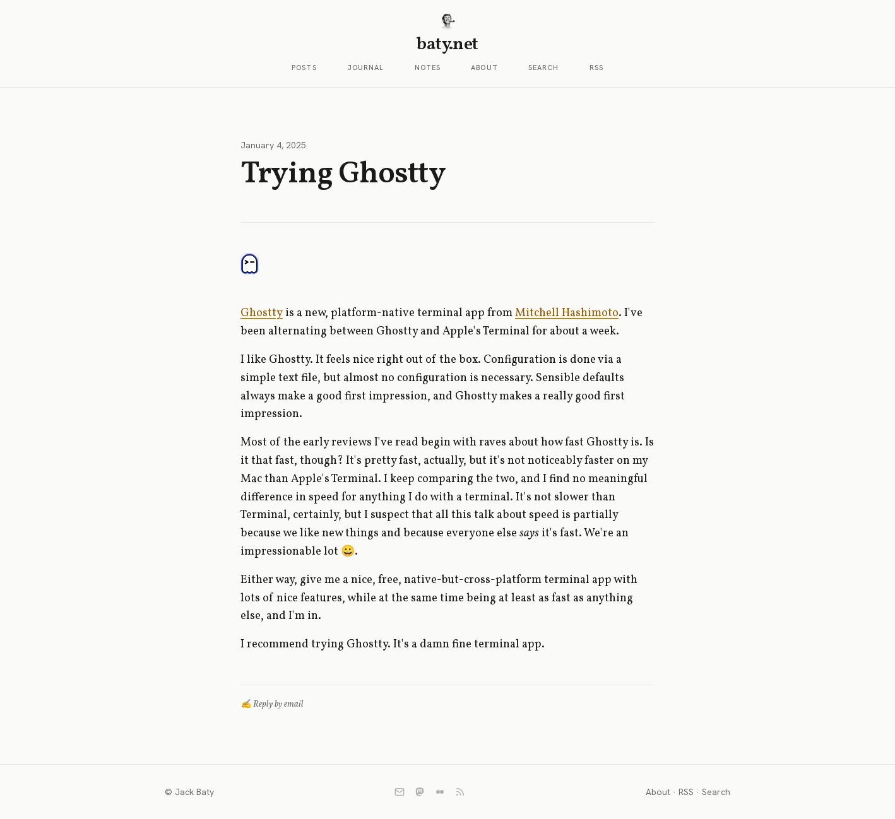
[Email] (399, 792)
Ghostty (261, 313)
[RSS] (460, 792)
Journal (365, 67)
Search (543, 67)
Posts (304, 67)
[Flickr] (440, 792)
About (484, 67)
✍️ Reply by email (272, 704)
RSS (596, 67)
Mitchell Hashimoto (567, 313)
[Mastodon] (420, 792)
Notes (428, 67)
